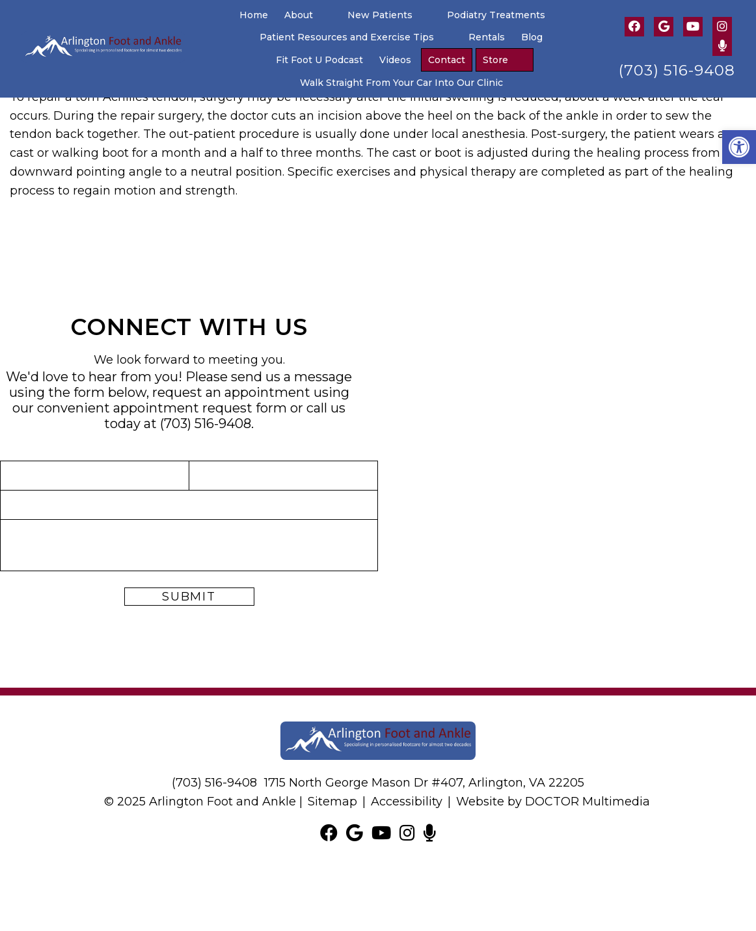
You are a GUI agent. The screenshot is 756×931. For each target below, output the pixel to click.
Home (253, 15)
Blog (532, 37)
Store (495, 60)
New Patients (379, 15)
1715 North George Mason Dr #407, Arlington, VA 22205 (424, 783)
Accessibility (406, 801)
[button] (739, 147)
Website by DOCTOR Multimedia (553, 801)
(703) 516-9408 (677, 70)
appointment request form (200, 408)
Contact (446, 60)
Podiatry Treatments (496, 15)
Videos (395, 60)
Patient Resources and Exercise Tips (347, 37)
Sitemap (332, 801)
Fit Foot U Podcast (319, 60)
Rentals (486, 37)
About (298, 15)
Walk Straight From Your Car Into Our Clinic (401, 82)
